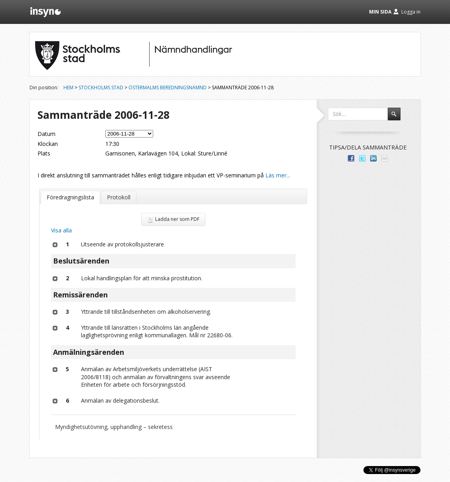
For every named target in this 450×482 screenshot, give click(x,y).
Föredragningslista (70, 197)
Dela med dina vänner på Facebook (351, 158)
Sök (398, 118)
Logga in (410, 11)
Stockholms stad (101, 87)
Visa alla (61, 230)
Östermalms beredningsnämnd (167, 87)
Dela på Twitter (362, 158)
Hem (68, 87)
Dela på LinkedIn (373, 158)
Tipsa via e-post (384, 158)
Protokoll (118, 197)
